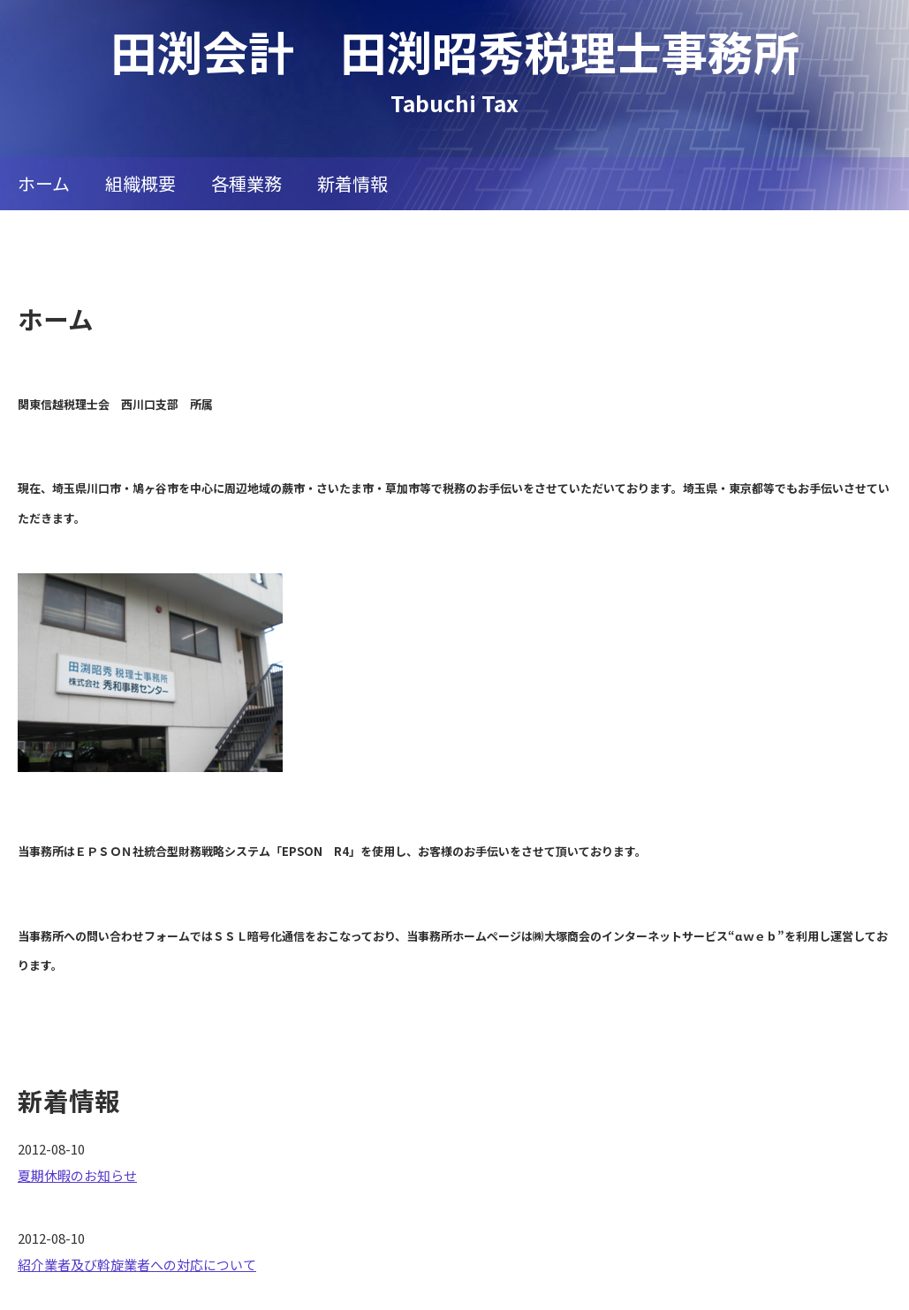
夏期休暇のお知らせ (77, 1175)
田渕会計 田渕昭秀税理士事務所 (454, 51)
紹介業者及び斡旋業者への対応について (137, 1264)
